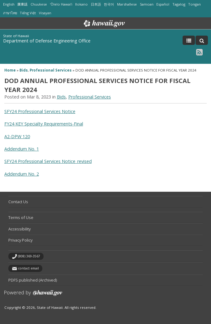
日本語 (96, 4)
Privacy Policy (20, 240)
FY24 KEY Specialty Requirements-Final (43, 124)
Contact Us (18, 201)
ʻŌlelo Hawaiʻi (61, 4)
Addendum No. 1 (21, 149)
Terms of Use (20, 217)
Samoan (147, 4)
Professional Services (51, 70)
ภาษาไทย (10, 13)
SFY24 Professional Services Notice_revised (48, 161)
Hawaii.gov (103, 23)
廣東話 (22, 4)
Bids (23, 70)
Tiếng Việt (28, 13)
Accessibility (19, 229)
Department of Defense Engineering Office (47, 41)
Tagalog (178, 4)
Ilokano (81, 4)
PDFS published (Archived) (32, 280)
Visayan (45, 13)
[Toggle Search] (202, 40)
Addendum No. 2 (21, 174)
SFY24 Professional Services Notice (39, 111)
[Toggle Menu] (189, 40)
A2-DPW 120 (17, 136)
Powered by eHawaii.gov (33, 295)
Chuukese (39, 4)
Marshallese (127, 4)
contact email (28, 268)
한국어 (109, 4)
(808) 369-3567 (29, 256)
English (9, 4)
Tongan (194, 4)
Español (162, 4)
